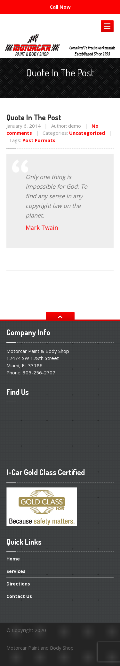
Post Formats (38, 140)
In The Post (33, 117)
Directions (18, 584)
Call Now (60, 7)
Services (16, 571)
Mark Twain (42, 227)
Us (19, 596)
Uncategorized (87, 133)
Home (13, 559)
